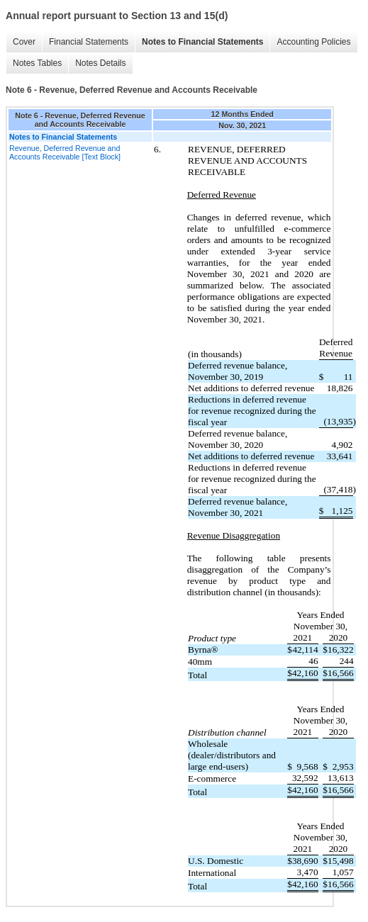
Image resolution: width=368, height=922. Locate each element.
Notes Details (100, 63)
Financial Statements (88, 42)
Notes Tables (37, 63)
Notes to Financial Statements (202, 42)
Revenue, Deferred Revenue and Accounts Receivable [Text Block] (65, 152)
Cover (24, 42)
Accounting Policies (313, 42)
